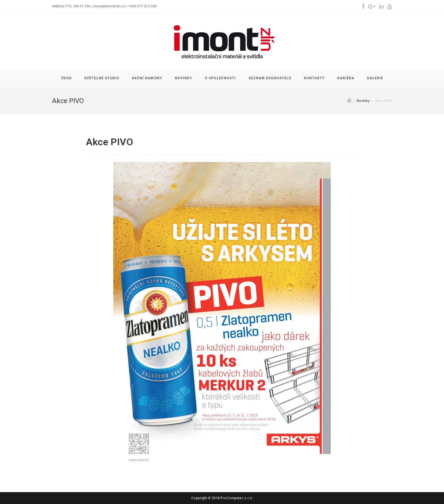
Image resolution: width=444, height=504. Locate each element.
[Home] (349, 101)
